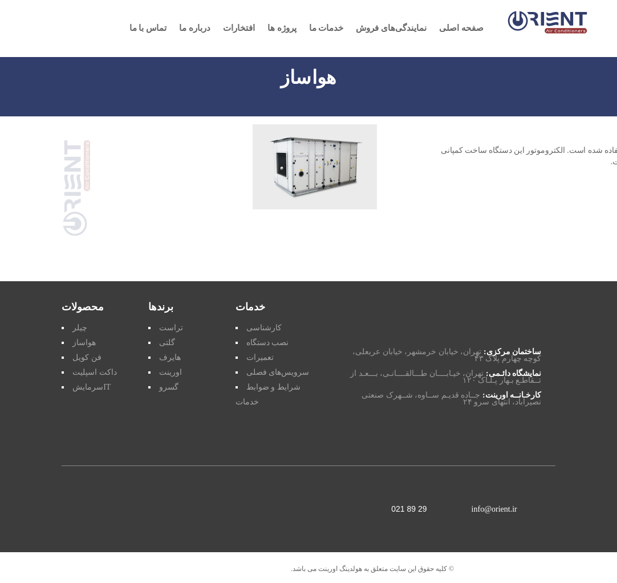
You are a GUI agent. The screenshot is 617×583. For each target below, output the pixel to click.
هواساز (84, 342)
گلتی (167, 342)
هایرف (170, 357)
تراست (171, 327)
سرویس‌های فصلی (278, 372)
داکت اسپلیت (94, 372)
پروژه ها (282, 28)
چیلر (79, 327)
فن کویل (87, 357)
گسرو (168, 387)
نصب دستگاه (267, 342)
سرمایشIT (91, 387)
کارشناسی (264, 327)
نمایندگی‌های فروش (391, 28)
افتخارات (239, 28)
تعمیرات (260, 357)
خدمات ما (326, 28)
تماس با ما (148, 28)
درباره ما (194, 28)
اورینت (170, 372)
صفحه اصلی (461, 28)
